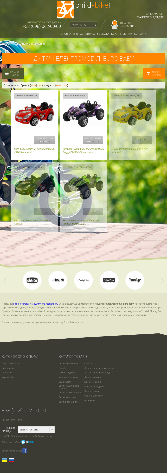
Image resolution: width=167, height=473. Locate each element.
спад (39, 85)
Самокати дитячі (67, 373)
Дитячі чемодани (67, 397)
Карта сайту (8, 377)
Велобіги (63, 368)
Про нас (78, 33)
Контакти (140, 33)
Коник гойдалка (92, 382)
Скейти (88, 363)
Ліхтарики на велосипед (97, 373)
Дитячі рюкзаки (92, 377)
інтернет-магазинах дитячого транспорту (35, 303)
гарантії (116, 33)
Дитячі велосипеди (69, 363)
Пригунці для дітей (94, 386)
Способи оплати (10, 363)
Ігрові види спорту (93, 396)
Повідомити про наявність (44, 140)
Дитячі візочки (92, 391)
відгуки (127, 33)
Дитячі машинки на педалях (69, 387)
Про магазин (8, 368)
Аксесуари (89, 400)
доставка (103, 33)
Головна (65, 33)
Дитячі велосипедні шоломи (99, 368)
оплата (90, 33)
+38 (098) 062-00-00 (42, 26)
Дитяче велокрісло (69, 402)
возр (33, 85)
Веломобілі (65, 382)
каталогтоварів (15, 73)
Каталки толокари (68, 377)
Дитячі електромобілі (70, 393)
